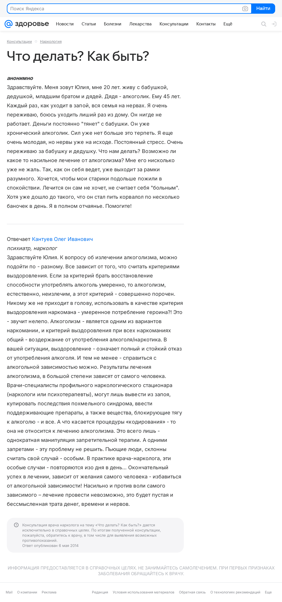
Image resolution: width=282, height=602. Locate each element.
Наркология (51, 41)
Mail (9, 592)
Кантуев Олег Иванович (62, 239)
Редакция (100, 592)
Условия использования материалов (143, 592)
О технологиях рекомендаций (235, 592)
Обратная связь (192, 592)
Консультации (19, 41)
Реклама (49, 592)
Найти (263, 8)
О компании (27, 592)
